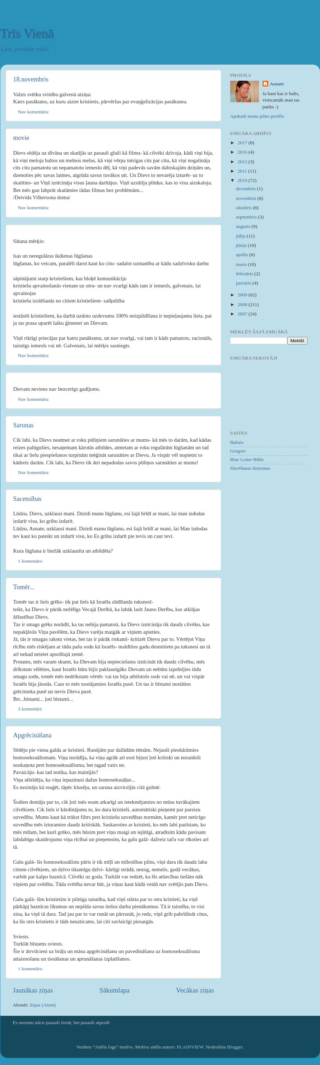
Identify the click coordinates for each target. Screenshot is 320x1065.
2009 (242, 294)
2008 (242, 304)
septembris (247, 217)
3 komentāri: (31, 709)
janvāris (244, 283)
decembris (246, 188)
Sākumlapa (114, 990)
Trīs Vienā (27, 33)
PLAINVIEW (190, 1047)
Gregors (238, 451)
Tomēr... (23, 587)
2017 (242, 142)
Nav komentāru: (34, 111)
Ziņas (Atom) (42, 1005)
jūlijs (241, 236)
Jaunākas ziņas (33, 990)
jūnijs (242, 245)
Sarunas (23, 425)
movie (21, 137)
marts (242, 264)
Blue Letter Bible (247, 459)
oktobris (244, 207)
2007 (242, 313)
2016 (242, 152)
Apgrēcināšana (32, 735)
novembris (247, 198)
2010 (242, 180)
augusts (244, 226)
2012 (242, 161)
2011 (242, 171)
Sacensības (27, 498)
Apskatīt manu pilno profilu (257, 116)
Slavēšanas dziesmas (250, 468)
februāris (245, 273)
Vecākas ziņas (195, 990)
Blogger (234, 1047)
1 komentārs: (31, 561)
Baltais (237, 442)
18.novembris (31, 79)
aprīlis (242, 254)
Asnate (277, 83)
